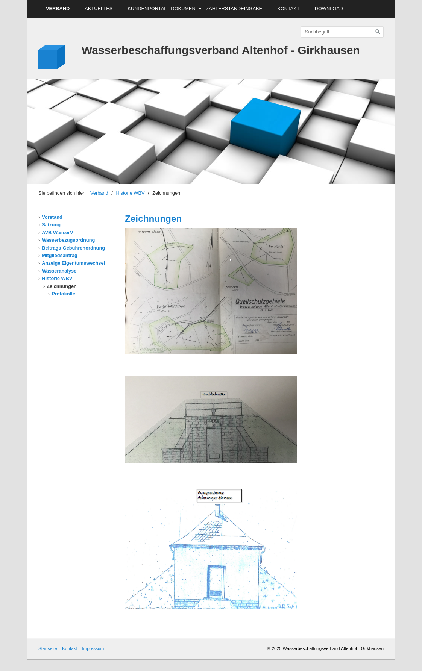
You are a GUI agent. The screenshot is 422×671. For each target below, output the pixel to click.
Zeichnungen (62, 286)
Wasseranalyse (59, 271)
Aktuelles (98, 8)
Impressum (93, 648)
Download (329, 8)
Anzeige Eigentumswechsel (73, 263)
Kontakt (288, 8)
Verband (58, 8)
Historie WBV (130, 193)
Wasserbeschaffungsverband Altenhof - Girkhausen (221, 50)
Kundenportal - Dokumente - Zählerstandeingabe (195, 8)
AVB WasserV (57, 232)
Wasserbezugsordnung (68, 240)
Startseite (47, 648)
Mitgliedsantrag (59, 255)
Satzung (51, 224)
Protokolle (63, 294)
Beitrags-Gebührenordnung (73, 248)
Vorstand (52, 217)
